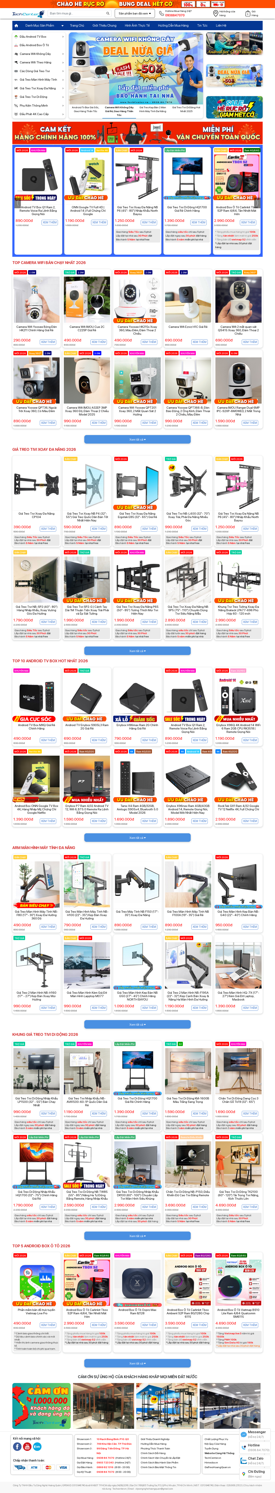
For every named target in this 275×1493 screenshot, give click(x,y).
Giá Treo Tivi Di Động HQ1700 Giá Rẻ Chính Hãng (236, 209)
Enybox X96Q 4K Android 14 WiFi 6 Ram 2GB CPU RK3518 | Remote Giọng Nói (238, 728)
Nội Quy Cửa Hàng (215, 1443)
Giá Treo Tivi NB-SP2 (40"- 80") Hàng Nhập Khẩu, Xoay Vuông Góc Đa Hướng (36, 610)
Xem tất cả (137, 439)
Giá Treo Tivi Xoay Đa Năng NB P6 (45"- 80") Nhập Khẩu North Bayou (187, 211)
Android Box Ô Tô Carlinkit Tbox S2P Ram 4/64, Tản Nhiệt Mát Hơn (87, 1313)
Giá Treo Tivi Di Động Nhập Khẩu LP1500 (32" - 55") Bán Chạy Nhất (36, 1102)
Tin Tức (202, 25)
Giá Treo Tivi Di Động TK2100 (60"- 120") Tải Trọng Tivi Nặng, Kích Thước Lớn (238, 1195)
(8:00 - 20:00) (103, 1467)
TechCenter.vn (213, 1457)
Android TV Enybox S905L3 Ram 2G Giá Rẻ (87, 726)
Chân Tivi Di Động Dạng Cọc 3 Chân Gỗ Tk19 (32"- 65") (238, 1100)
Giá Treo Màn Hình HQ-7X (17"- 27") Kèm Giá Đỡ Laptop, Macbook (238, 996)
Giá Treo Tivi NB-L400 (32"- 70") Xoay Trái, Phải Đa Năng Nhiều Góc (188, 517)
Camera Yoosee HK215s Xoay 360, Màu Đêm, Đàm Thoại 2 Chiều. (137, 330)
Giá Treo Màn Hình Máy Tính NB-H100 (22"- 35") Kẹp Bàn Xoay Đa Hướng (87, 915)
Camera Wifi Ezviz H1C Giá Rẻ (188, 326)
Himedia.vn (211, 1462)
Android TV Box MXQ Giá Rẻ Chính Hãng (36, 726)
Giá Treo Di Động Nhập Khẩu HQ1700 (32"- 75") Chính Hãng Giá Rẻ (36, 1195)
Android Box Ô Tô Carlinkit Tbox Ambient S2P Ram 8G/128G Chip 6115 (188, 1313)
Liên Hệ (221, 25)
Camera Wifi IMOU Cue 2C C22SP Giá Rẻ (87, 328)
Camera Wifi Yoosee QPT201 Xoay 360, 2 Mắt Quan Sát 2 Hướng (137, 411)
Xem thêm (50, 222)
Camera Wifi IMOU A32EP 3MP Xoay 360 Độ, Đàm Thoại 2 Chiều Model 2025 (87, 411)
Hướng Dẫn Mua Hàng (173, 25)
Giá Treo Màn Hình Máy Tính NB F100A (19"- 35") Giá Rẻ (188, 913)
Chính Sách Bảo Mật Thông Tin (158, 1467)
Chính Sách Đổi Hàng (153, 1453)
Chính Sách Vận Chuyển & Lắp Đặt (160, 1457)
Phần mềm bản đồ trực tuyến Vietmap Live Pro (36, 1311)
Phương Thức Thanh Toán (155, 1448)
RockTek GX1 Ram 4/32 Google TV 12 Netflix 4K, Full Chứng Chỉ (238, 807)
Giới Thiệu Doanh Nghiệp (155, 1439)
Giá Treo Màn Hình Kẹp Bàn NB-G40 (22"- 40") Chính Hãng (238, 913)
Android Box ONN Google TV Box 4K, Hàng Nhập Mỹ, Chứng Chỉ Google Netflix (36, 809)
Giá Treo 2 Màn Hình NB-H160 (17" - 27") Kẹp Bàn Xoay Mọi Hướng (36, 996)
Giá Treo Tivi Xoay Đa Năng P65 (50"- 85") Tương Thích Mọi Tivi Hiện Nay (137, 610)
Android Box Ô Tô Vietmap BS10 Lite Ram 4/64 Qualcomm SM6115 (238, 1313)
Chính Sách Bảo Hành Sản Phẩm (159, 1462)
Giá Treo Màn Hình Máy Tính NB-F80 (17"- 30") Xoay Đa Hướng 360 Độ (36, 915)
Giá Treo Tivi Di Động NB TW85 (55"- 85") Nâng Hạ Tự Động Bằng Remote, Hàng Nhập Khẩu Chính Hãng (87, 1197)
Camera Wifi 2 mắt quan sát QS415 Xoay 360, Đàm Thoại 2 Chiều (238, 330)
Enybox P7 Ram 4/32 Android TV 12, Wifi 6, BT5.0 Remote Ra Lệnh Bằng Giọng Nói (87, 809)
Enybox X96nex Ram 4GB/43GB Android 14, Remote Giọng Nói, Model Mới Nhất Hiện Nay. (188, 809)
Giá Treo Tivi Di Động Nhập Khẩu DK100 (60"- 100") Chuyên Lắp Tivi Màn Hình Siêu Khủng (137, 1195)
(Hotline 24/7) (104, 1458)
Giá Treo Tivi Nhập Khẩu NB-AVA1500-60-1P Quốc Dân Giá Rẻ (87, 1102)
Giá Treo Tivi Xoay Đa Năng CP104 (36, 515)
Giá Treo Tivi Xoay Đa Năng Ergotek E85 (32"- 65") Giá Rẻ (137, 515)
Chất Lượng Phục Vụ (216, 1439)
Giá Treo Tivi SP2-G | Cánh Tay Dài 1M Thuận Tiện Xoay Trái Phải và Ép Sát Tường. (87, 610)
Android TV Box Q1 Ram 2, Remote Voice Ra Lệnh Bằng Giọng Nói (87, 211)
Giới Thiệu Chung (104, 25)
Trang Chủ (77, 25)
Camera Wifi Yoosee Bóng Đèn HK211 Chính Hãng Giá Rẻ (36, 328)
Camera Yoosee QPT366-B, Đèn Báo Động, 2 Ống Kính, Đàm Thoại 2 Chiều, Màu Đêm (188, 411)
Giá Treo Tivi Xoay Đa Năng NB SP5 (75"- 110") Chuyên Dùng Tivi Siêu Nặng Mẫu (188, 610)
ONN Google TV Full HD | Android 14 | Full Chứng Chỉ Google (137, 211)
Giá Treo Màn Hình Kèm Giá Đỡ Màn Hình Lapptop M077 (87, 994)
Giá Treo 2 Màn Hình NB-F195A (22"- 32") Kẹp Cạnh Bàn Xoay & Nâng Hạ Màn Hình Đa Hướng (188, 996)
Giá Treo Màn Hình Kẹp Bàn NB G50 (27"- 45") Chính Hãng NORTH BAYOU (137, 996)
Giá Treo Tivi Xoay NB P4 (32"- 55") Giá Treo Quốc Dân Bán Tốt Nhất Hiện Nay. (38, 211)
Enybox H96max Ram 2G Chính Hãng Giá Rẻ (137, 726)
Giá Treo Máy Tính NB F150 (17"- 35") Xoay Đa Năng (137, 913)
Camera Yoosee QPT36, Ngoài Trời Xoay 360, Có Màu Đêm (36, 409)
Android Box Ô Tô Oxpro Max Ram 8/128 (137, 1311)
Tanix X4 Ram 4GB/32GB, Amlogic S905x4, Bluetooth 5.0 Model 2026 (137, 809)
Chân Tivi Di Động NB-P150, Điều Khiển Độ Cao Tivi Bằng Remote (188, 1193)
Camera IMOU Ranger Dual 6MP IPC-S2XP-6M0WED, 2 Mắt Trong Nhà (238, 411)
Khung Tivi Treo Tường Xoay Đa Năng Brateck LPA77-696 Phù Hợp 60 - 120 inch (238, 610)
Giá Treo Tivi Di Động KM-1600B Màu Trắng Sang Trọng (188, 1100)
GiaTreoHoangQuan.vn (218, 1467)
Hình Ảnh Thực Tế (137, 25)
